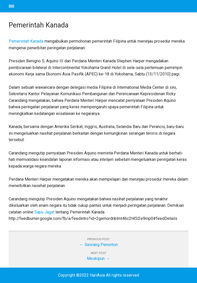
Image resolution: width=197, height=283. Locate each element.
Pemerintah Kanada (26, 41)
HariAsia (98, 6)
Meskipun (96, 258)
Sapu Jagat (44, 212)
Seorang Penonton (101, 244)
